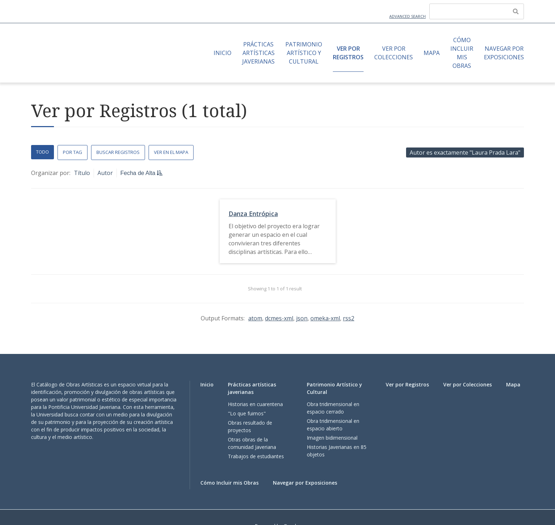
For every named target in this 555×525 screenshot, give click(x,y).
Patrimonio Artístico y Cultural (303, 52)
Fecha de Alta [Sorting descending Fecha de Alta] (138, 173)
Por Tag (72, 152)
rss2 (348, 318)
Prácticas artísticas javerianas (258, 52)
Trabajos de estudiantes (256, 456)
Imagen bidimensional (332, 437)
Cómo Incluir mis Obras (461, 53)
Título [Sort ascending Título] (82, 173)
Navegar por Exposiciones (504, 53)
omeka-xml (325, 318)
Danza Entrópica (253, 213)
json (302, 318)
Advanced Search (407, 16)
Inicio (222, 53)
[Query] (476, 11)
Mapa (432, 53)
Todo (42, 152)
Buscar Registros (118, 152)
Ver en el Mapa (171, 152)
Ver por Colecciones (393, 53)
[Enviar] (516, 11)
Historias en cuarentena (255, 404)
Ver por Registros (348, 53)
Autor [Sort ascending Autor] (105, 173)
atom (255, 318)
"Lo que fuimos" (247, 413)
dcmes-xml (279, 318)
